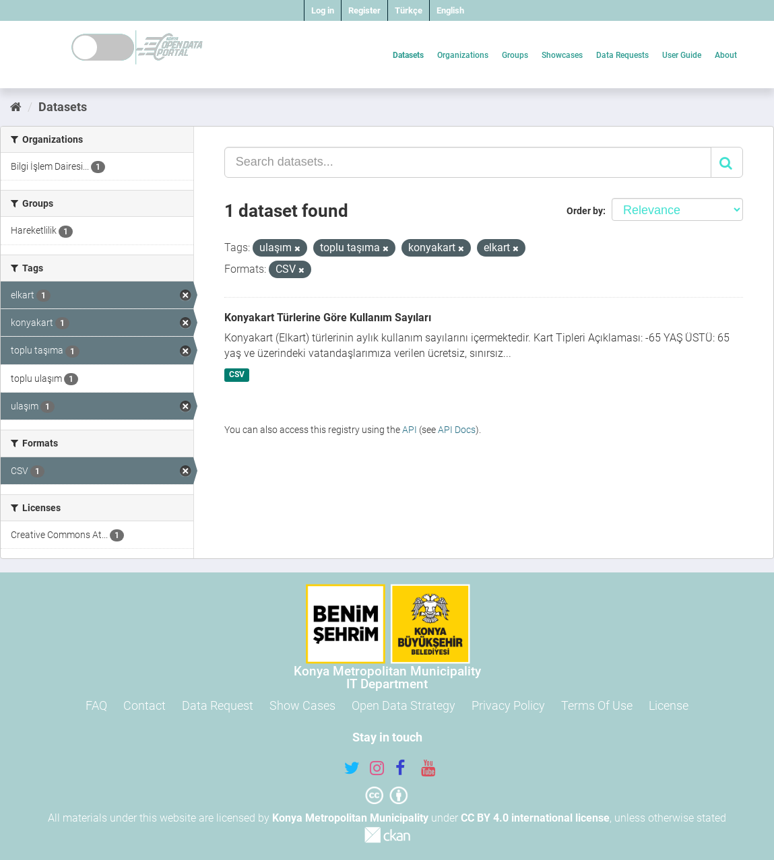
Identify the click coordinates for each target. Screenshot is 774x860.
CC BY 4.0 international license (535, 818)
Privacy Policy (508, 705)
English (450, 10)
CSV (237, 374)
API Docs (457, 429)
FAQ (96, 705)
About (726, 55)
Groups (515, 55)
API (409, 429)
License (668, 705)
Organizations (462, 55)
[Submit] (727, 162)
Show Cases (302, 705)
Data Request (217, 705)
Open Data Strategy (403, 705)
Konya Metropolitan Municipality (350, 818)
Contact (144, 705)
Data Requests (622, 55)
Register (364, 10)
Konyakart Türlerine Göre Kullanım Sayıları (327, 317)
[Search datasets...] (467, 162)
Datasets (408, 55)
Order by (585, 210)
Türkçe (408, 10)
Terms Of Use (597, 705)
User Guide (681, 55)
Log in (322, 10)
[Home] (16, 107)
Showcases (562, 55)
